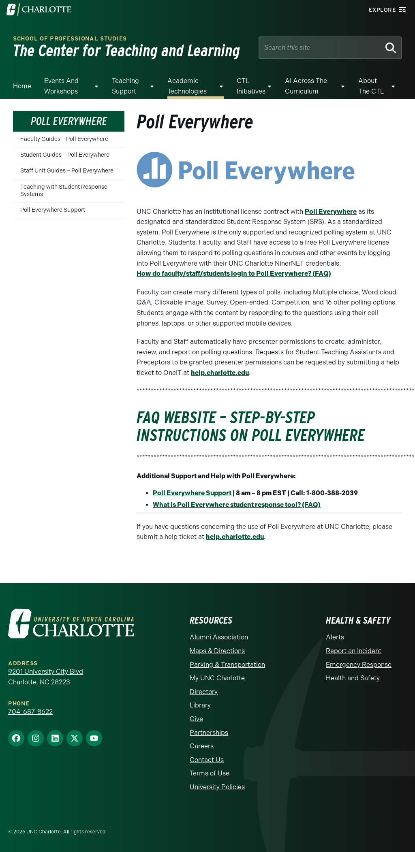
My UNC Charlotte (217, 678)
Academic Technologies (187, 86)
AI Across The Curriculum (306, 86)
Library (200, 705)
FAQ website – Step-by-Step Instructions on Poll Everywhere (251, 426)
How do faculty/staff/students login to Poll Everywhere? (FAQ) (234, 273)
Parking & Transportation (227, 665)
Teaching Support (125, 86)
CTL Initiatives (251, 86)
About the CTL (371, 86)
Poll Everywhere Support (52, 210)
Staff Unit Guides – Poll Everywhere (66, 170)
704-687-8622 (30, 712)
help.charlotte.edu (220, 373)
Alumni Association (219, 637)
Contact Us (207, 760)
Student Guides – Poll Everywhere (64, 154)
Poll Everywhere (331, 211)
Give (196, 719)
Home (22, 86)
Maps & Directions (217, 651)
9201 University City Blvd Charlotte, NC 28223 (45, 677)
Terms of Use (209, 773)
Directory (204, 692)
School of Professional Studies (70, 39)
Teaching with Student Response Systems (63, 190)
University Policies (217, 787)
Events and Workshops (61, 86)
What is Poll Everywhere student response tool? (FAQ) (237, 505)
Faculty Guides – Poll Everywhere (64, 139)
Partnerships (209, 733)
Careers (202, 746)
